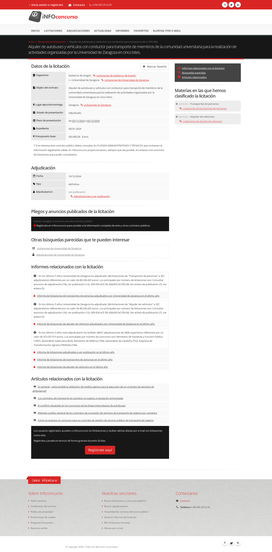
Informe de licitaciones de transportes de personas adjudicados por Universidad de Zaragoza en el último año (96, 295)
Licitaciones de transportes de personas (203, 108)
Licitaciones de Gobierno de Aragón (114, 75)
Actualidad (102, 30)
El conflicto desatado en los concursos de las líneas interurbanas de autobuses (79, 405)
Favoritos (141, 30)
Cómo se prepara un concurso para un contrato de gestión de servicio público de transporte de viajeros (94, 420)
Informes (122, 30)
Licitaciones (53, 30)
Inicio (35, 30)
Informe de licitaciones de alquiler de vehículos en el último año (71, 367)
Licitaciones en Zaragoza (96, 105)
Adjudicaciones (78, 30)
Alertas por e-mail (167, 30)
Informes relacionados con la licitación (201, 68)
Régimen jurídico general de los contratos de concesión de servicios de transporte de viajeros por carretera (95, 413)
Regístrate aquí (100, 450)
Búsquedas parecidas (191, 72)
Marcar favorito (155, 66)
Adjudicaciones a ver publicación (90, 196)
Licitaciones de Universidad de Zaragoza (125, 80)
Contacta (77, 5)
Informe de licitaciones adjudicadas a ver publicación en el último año (74, 352)
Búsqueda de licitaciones (52, 41)
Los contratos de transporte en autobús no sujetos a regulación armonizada (78, 398)
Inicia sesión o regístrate (46, 5)
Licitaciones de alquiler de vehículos (200, 121)
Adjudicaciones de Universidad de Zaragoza (58, 254)
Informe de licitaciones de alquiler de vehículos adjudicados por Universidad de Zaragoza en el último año (94, 324)
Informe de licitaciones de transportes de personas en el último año (73, 359)
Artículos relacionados (192, 77)
